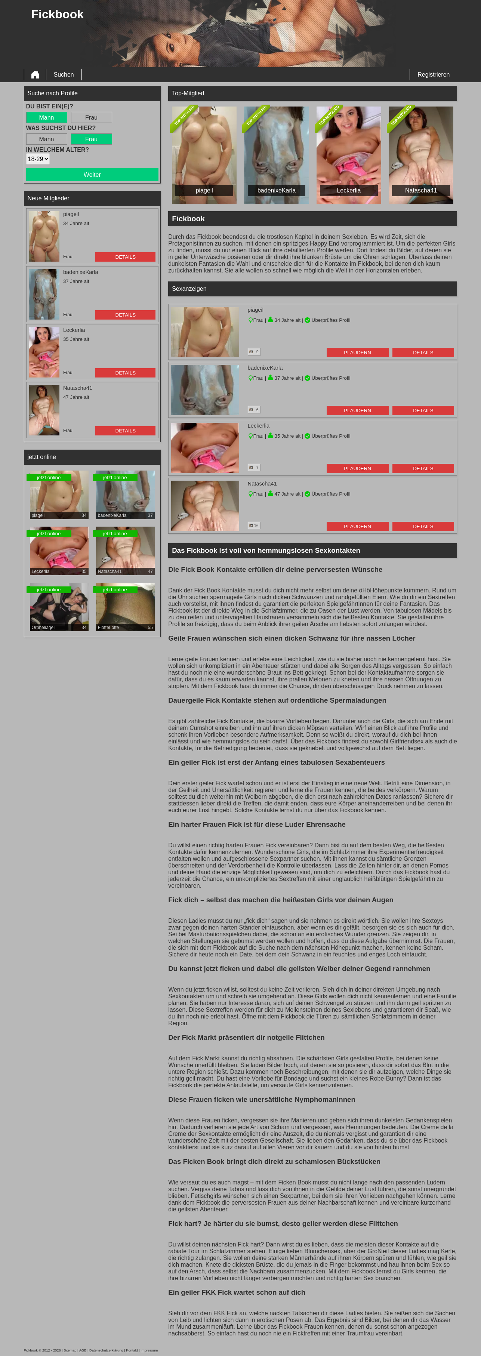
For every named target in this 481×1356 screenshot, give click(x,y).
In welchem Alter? (57, 150)
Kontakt (132, 1350)
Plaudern (357, 352)
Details (125, 257)
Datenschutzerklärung (106, 1350)
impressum (149, 1350)
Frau (91, 117)
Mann (46, 117)
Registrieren (433, 74)
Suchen (64, 74)
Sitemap (70, 1350)
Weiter (92, 175)
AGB (83, 1350)
